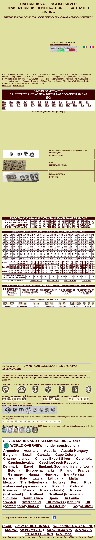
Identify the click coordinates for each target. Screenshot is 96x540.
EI (69, 102)
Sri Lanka (71, 498)
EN (11, 105)
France (83, 470)
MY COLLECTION (39, 534)
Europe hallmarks (40, 470)
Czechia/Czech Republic (59, 462)
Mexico (9, 482)
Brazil (27, 455)
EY (89, 105)
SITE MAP (64, 534)
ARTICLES (83, 530)
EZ (4, 108)
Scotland (36, 494)
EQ (33, 105)
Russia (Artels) (52, 490)
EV (68, 105)
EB (18, 102)
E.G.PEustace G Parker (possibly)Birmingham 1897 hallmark (58, 164)
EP (25, 105)
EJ (73, 102)
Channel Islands (16, 458)
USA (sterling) (56, 506)
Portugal (76, 486)
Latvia (37, 478)
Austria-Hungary (74, 451)
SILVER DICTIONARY (32, 526)
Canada (43, 455)
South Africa (33, 498)
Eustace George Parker (57, 174)
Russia (28, 490)
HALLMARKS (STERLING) (74, 526)
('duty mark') (61, 426)
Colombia (84, 458)
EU (61, 105)
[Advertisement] (24, 48)
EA (11, 102)
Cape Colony (65, 455)
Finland (66, 470)
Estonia (14, 470)
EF (46, 102)
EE (39, 102)
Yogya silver (83, 506)
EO (18, 105)
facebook (48, 517)
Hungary (51, 474)
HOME (7, 526)
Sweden (9, 502)
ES (47, 105)
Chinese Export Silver (52, 458)
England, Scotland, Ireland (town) (66, 466)
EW (75, 105)
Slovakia (10, 498)
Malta (73, 478)
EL (87, 102)
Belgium (10, 455)
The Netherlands (33, 482)
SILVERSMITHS (59, 530)
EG (53, 102)
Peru (75, 482)
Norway (59, 482)
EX (82, 105)
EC (25, 102)
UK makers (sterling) (63, 502)
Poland (58, 486)
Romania (10, 490)
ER (40, 105)
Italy (23, 478)
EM (4, 105)
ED (32, 102)
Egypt (28, 466)
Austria (50, 451)
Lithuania (55, 478)
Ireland (8, 478)
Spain (53, 498)
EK (80, 102)
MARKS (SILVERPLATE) (24, 530)
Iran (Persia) (74, 474)
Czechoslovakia (20, 462)
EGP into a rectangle (56, 173)
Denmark (10, 466)
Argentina (11, 451)
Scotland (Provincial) (66, 494)
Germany (15, 474)
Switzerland (31, 502)
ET (54, 105)
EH (60, 102)
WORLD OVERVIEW (27, 445)
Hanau (33, 474)
